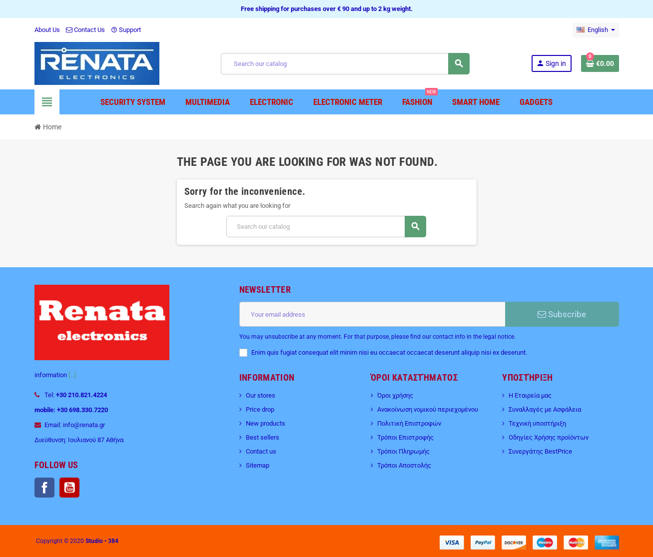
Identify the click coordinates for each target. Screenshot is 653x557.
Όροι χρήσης (395, 395)
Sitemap (257, 465)
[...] (72, 375)
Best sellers (262, 437)
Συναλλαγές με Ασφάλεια (545, 409)
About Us (47, 29)
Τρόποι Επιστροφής (405, 437)
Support (126, 29)
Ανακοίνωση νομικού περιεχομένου (427, 409)
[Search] (345, 63)
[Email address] (372, 314)
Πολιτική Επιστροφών (409, 423)
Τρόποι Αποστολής (404, 465)
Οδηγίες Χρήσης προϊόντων (549, 437)
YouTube (69, 488)
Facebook (44, 488)
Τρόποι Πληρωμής (403, 451)
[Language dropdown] (596, 29)
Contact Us (85, 29)
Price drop (260, 409)
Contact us (261, 451)
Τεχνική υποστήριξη (537, 423)
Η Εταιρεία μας (530, 395)
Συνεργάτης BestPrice (540, 451)
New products (265, 423)
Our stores (260, 395)
